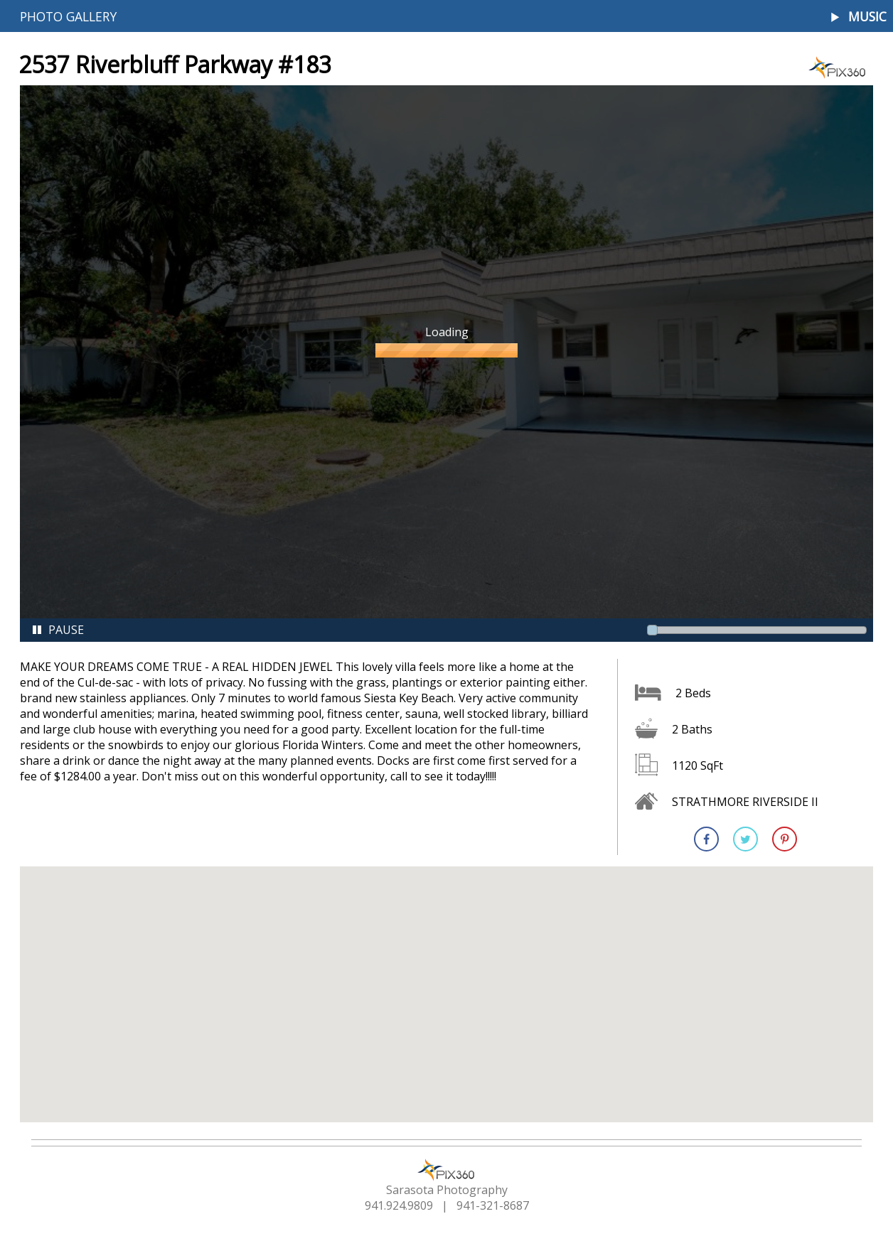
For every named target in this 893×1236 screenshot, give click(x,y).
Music (867, 16)
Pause (57, 630)
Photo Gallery (68, 16)
